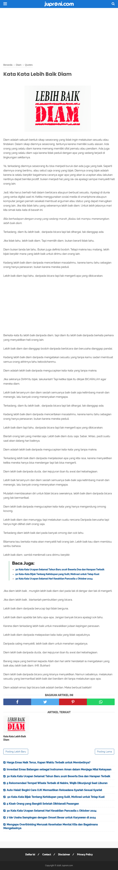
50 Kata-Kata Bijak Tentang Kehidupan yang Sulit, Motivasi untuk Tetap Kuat (57, 574)
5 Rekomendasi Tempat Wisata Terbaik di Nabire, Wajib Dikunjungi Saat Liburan (57, 783)
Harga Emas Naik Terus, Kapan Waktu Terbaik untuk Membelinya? (48, 762)
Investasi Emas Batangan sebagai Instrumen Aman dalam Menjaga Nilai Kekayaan (59, 769)
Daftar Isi (30, 854)
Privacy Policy (85, 854)
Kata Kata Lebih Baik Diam (14, 738)
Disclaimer (64, 854)
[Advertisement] (59, 35)
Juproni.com (67, 865)
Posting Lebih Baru (15, 751)
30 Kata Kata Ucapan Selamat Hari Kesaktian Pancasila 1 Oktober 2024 (54, 578)
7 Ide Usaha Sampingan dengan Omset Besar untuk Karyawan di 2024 (51, 817)
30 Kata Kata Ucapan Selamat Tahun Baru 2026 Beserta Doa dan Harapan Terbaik (59, 569)
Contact (46, 854)
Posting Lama (104, 751)
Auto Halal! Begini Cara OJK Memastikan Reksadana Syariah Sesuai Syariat (54, 790)
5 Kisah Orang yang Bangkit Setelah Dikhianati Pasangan (43, 803)
